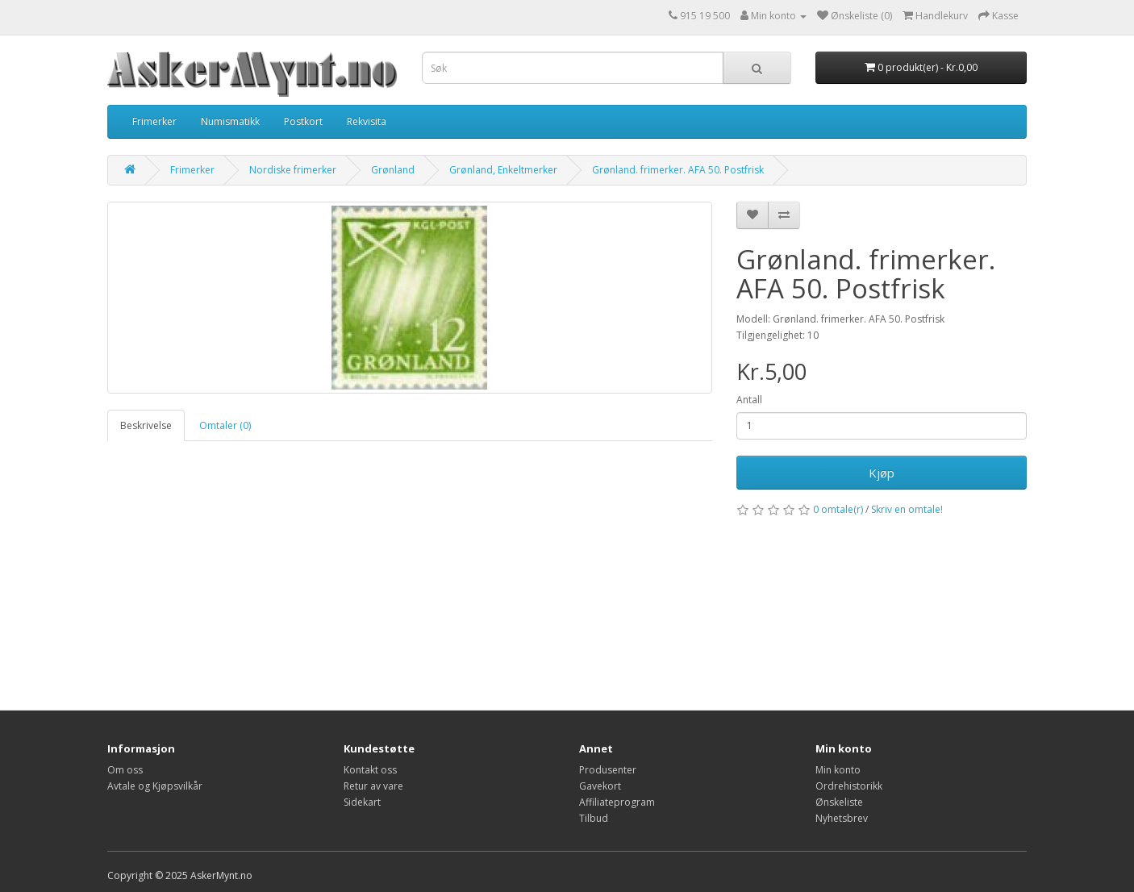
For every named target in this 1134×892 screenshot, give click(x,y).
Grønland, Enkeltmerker (503, 170)
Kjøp (881, 473)
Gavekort (600, 786)
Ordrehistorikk (848, 786)
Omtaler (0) (225, 425)
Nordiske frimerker (292, 170)
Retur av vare (373, 786)
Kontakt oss (370, 770)
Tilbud (593, 818)
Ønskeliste (839, 802)
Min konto (838, 770)
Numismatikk (230, 121)
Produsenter (607, 770)
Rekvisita (366, 121)
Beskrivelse (146, 425)
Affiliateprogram (617, 802)
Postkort (303, 121)
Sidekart (362, 802)
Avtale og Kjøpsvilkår (154, 786)
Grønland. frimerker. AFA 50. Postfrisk (678, 170)
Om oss (125, 770)
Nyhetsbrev (841, 818)
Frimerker (154, 121)
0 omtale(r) (838, 509)
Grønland (393, 170)
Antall (749, 399)
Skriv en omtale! (907, 509)
